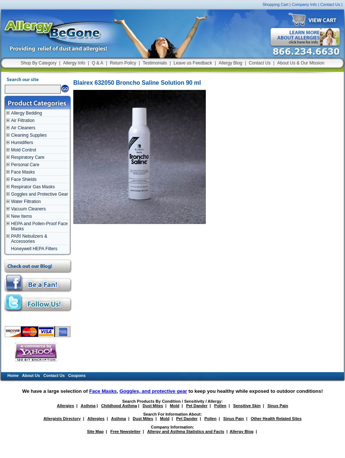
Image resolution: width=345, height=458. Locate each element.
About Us (31, 375)
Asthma (88, 405)
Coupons (77, 375)
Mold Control (23, 150)
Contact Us (330, 4)
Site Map (95, 431)
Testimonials (154, 63)
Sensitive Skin (247, 405)
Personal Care (25, 164)
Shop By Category (38, 63)
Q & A (97, 63)
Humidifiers (22, 142)
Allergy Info (74, 63)
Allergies (65, 405)
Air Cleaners (23, 127)
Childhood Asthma (119, 405)
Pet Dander (196, 405)
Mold (174, 405)
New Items (21, 216)
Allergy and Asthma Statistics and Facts (185, 431)
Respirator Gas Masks (33, 186)
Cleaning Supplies (29, 135)
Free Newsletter (125, 431)
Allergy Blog (230, 63)
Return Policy (123, 63)
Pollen (220, 405)
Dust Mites (152, 405)
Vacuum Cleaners (28, 208)
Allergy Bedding (26, 113)
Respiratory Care (28, 157)
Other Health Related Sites (276, 418)
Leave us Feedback (192, 63)
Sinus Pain (277, 405)
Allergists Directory (62, 418)
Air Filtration (23, 120)
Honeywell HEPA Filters (34, 248)
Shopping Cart (275, 4)
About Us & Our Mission (300, 63)
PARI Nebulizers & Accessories (29, 239)
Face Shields (23, 179)
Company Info (304, 4)
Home (13, 375)
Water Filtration (26, 201)
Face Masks (23, 172)
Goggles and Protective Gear (39, 194)
